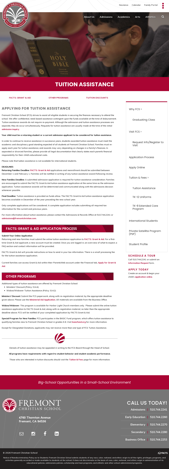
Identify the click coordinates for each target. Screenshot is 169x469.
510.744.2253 (158, 439)
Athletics (150, 16)
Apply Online (137, 167)
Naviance (123, 5)
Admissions (106, 16)
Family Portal (150, 5)
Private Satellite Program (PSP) (145, 232)
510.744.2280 (158, 432)
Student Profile (138, 244)
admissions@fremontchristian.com (19, 218)
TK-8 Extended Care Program (145, 207)
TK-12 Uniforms (142, 197)
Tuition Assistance (144, 188)
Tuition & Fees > (139, 177)
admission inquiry (10, 129)
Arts (137, 16)
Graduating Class (144, 120)
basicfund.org (79, 322)
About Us (89, 16)
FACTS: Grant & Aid (40, 170)
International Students (143, 221)
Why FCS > (135, 109)
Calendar (136, 5)
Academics (124, 16)
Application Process (141, 157)
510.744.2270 (158, 424)
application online (143, 276)
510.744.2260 (158, 417)
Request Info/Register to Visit (148, 143)
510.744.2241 (158, 409)
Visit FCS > (135, 132)
